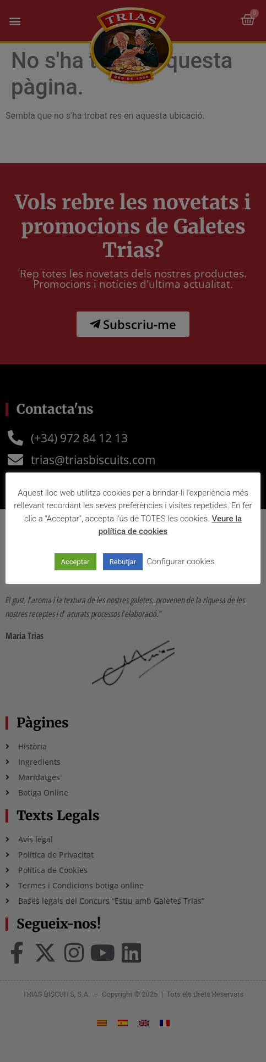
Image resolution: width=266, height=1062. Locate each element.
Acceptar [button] (75, 562)
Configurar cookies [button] (180, 561)
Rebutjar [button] (123, 562)
